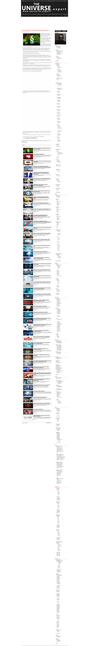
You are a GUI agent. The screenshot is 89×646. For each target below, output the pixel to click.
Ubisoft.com (58, 502)
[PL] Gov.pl (58, 124)
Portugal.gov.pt (59, 135)
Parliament (58, 180)
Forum (57, 413)
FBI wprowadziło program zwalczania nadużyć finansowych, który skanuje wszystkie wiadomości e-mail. (42, 318)
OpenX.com (58, 624)
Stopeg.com (57, 364)
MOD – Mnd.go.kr (59, 166)
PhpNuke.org (58, 598)
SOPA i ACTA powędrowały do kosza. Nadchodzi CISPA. (41, 336)
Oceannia (58, 211)
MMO (58, 491)
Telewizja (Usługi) (58, 229)
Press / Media (58, 290)
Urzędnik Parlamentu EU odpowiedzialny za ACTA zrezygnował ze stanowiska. (40, 349)
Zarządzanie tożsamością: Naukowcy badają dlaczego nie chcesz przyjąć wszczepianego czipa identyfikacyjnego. (41, 379)
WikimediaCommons (59, 440)
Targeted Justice (58, 69)
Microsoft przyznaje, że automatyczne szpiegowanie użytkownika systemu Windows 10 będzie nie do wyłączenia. (42, 166)
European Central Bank (59, 84)
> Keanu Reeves (58, 328)
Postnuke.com (58, 609)
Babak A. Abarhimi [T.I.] (60, 71)
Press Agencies (58, 291)
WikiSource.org (58, 436)
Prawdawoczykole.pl (59, 401)
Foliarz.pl (57, 374)
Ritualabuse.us (58, 360)
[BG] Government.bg (59, 94)
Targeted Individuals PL (59, 480)
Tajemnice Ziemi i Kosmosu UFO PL (60, 466)
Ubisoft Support (58, 511)
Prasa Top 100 (58, 196)
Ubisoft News (58, 509)
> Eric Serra (58, 315)
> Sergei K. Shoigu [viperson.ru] (60, 153)
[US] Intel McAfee (58, 582)
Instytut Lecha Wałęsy (59, 126)
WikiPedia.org (58, 432)
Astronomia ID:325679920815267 (60, 451)
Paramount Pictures (59, 303)
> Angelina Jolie (58, 321)
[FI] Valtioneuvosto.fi (59, 106)
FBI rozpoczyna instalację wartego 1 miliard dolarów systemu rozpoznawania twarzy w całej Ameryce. (42, 324)
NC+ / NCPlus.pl (59, 246)
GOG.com (57, 529)
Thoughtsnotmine (58, 365)
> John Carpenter (58, 312)
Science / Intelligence (58, 380)
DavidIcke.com (58, 412)
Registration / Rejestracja (59, 51)
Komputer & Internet (59, 266)
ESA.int (58, 86)
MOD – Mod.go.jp (59, 146)
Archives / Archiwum (59, 377)
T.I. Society (57, 477)
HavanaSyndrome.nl (59, 372)
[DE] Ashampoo (58, 576)
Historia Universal (58, 450)
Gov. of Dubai (58, 175)
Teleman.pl (58, 255)
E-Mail (57, 274)
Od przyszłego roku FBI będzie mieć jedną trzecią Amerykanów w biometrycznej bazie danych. (40, 215)
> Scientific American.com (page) (60, 381)
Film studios (57, 298)
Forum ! (57, 56)
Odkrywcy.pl (58, 429)
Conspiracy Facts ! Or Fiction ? (60, 458)
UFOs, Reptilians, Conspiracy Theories (60, 457)
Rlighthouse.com (58, 358)
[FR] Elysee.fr (58, 109)
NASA (57, 79)
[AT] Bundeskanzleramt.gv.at (59, 88)
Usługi (57, 614)
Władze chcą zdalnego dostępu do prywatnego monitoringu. (42, 233)
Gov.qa (57, 185)
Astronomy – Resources (59, 446)
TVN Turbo (59, 238)
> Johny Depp (58, 327)
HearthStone (59, 550)
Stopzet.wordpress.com (59, 362)
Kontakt (58, 414)
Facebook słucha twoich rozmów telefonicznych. (40, 251)
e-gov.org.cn (58, 160)
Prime (57, 150)
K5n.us (57, 623)
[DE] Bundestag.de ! (59, 97)
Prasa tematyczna (58, 260)
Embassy (58, 154)
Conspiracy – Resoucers (59, 454)
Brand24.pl (58, 626)
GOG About (58, 530)
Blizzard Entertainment (59, 541)
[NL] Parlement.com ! (59, 121)
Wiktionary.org (58, 433)
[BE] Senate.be (58, 91)
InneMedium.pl (58, 393)
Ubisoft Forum (58, 510)
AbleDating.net (58, 594)
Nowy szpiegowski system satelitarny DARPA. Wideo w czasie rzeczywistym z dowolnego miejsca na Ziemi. (42, 361)
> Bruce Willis (58, 322)
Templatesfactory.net (59, 640)
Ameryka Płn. (58, 203)
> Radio (57, 420)
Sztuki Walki (58, 280)
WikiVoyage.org (58, 438)
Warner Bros (58, 305)
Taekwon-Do (59, 283)
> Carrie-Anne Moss (59, 323)
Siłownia (58, 285)
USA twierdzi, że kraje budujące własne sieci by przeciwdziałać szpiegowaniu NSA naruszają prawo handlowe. (42, 221)
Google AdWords (58, 615)
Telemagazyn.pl (58, 254)
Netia (57, 225)
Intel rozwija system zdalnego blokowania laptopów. (41, 202)
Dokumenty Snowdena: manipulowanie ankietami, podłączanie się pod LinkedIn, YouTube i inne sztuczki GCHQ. (41, 197)
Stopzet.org (57, 361)
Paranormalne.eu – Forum (60, 397)
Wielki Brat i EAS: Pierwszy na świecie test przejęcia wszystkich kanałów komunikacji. (41, 367)
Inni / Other (58, 244)
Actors (57, 318)
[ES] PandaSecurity (59, 585)
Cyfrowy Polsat (58, 230)
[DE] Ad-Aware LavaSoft (59, 575)
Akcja (58, 517)
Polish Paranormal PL (59, 473)
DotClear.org (58, 604)
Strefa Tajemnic (58, 430)
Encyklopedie (58, 273)
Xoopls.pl (58, 602)
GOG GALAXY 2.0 (59, 537)
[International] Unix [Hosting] (60, 560)
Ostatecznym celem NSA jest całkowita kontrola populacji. (41, 178)
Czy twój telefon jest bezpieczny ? (38, 409)
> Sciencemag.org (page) (59, 383)
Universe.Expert (58, 46)
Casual (58, 507)
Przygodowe (59, 493)
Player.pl (58, 247)
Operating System (58, 559)
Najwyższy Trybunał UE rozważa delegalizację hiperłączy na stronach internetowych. (35, 30)
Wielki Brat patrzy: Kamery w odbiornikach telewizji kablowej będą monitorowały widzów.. (41, 300)
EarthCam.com (58, 294)
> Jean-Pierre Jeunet (59, 311)
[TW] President (58, 169)
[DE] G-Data (58, 581)
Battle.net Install (58, 555)
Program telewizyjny (59, 253)
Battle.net (58, 543)
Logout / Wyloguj (58, 54)
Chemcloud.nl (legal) (59, 348)
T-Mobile (58, 224)
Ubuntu (59, 562)
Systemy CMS (58, 593)
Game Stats (58, 497)
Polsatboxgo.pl (59, 233)
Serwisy (57, 333)
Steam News (58, 496)
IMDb (57, 334)
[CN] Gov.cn (57, 159)
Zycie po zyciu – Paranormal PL (60, 471)
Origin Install (58, 527)
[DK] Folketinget (58, 100)
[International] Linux (59, 561)
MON (58, 128)
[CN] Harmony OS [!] (59, 569)
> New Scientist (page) (59, 382)
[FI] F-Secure (58, 580)
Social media (58, 272)
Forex (58, 268)
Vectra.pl (58, 249)
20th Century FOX (58, 299)
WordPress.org (58, 595)
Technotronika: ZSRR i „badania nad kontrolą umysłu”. (41, 239)
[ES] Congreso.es (58, 103)
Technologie (57, 385)
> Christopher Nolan (59, 310)
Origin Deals (58, 526)
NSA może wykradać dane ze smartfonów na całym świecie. (42, 281)
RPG (58, 490)
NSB (58, 171)
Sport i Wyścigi (59, 535)
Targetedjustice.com (58, 357)
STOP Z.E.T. (58, 481)
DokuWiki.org (58, 607)
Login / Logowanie (58, 52)
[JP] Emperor (58, 144)
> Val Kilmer (58, 331)
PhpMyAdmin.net (58, 591)
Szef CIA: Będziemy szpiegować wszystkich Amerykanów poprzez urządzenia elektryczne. (41, 343)
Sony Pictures (58, 304)
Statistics (57, 60)
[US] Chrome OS (58, 570)
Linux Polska (59, 566)
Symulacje (58, 505)
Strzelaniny (59, 522)
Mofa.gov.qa (58, 186)
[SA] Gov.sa (57, 178)
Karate (58, 282)
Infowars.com (58, 378)
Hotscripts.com (58, 641)
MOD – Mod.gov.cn (59, 161)
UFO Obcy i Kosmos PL (59, 465)
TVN (57, 236)
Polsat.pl (58, 231)
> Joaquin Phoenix (58, 326)
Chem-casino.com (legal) (59, 346)
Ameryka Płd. (58, 204)
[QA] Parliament (58, 184)
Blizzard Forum (58, 552)
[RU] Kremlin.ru (58, 149)
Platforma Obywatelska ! (60, 130)
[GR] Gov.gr (58, 112)
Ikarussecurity (59, 619)
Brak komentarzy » (48, 422)
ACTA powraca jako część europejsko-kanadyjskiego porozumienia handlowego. (41, 331)
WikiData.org (58, 437)
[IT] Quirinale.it (58, 118)
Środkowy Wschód (58, 201)
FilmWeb (58, 335)
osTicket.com (58, 625)
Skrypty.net (58, 612)
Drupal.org (58, 596)
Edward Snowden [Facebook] (60, 78)
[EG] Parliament (58, 188)
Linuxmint (59, 563)
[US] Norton (58, 586)
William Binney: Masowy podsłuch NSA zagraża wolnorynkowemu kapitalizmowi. (40, 185)
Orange (57, 223)
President (58, 189)
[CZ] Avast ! (58, 577)
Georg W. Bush (58, 75)
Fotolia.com (58, 616)
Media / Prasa (58, 195)
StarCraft (58, 545)
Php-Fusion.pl (58, 608)
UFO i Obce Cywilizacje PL (59, 464)
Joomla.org (58, 599)
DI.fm (56, 643)
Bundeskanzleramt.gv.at (59, 89)
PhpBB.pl (58, 631)
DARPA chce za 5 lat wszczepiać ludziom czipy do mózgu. (41, 269)
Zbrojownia (58, 279)
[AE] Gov (57, 174)
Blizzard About (58, 542)
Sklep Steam (58, 489)
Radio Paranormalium (59, 392)
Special (57, 278)
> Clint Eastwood (58, 316)
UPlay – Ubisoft (58, 501)
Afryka (57, 202)
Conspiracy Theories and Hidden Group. (61, 459)
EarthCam (57, 293)
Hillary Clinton (58, 74)
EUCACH (58, 479)
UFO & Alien (57, 391)
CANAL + (58, 241)
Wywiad (26, 142)
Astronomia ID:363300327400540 (60, 449)
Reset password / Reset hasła (59, 53)
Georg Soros (59, 66)
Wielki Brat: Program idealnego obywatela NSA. (40, 312)
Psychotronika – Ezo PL (59, 472)
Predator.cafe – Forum (59, 353)
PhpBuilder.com (58, 639)
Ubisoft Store (58, 503)
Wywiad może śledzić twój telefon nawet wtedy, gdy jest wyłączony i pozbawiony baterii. (41, 258)
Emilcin (57, 399)
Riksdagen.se (59, 141)
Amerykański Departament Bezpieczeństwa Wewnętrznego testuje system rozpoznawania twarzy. (42, 288)
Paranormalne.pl (58, 394)
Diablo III (58, 547)
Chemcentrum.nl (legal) (59, 347)
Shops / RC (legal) (58, 344)
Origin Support (58, 525)
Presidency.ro (59, 138)
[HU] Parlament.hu (59, 115)
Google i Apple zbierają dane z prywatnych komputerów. (41, 403)
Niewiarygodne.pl (58, 428)
